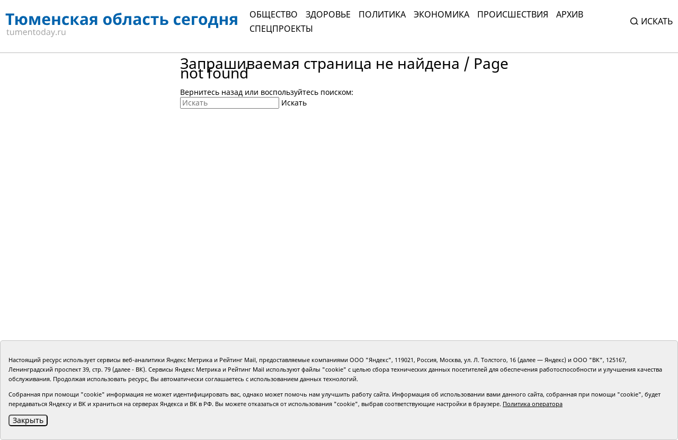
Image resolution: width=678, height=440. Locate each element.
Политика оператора (533, 404)
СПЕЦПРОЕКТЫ (281, 28)
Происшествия (512, 14)
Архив (569, 14)
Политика (382, 14)
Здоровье (328, 14)
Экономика (441, 14)
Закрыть (28, 420)
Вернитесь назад (211, 92)
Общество (273, 14)
